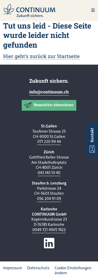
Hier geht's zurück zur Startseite (41, 56)
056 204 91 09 (49, 198)
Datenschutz (38, 268)
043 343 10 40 (49, 172)
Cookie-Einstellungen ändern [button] (73, 270)
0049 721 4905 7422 (49, 229)
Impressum (12, 268)
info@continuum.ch (49, 91)
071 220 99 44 (49, 141)
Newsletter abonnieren (53, 105)
